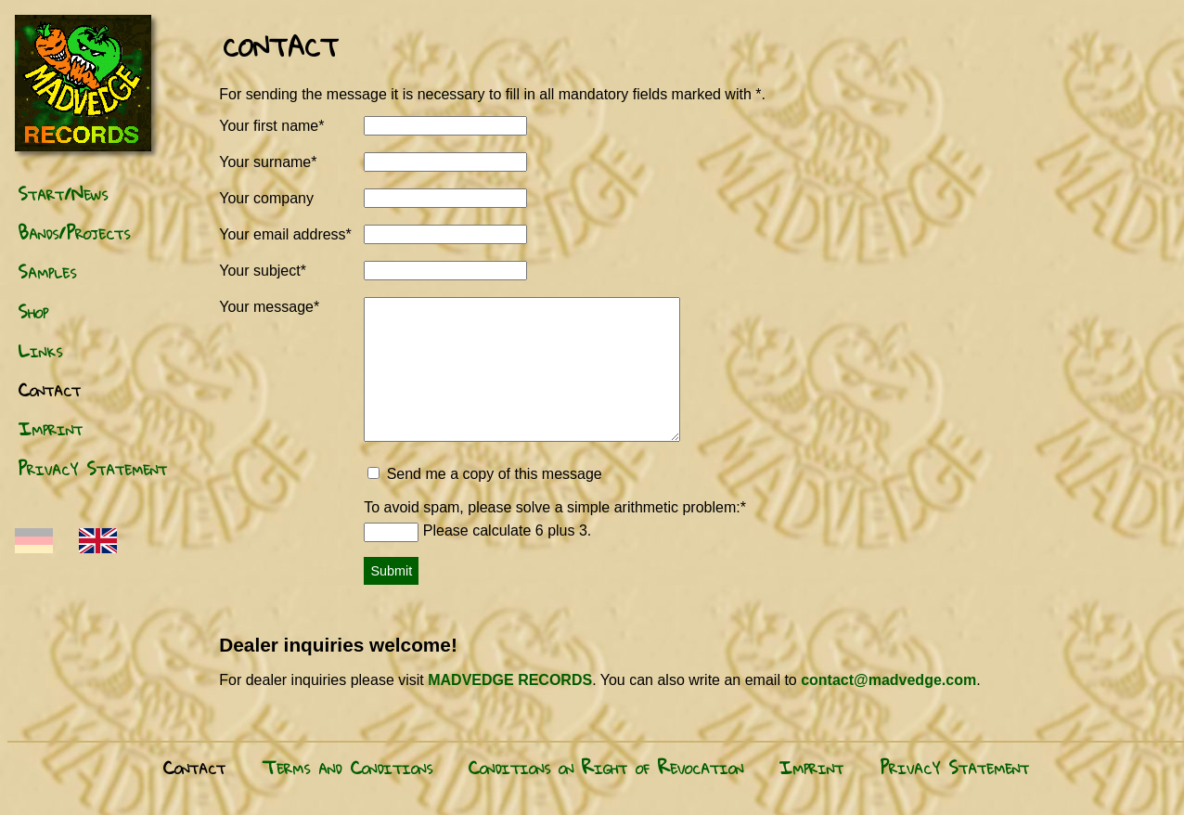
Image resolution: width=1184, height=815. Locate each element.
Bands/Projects (74, 232)
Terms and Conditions (347, 766)
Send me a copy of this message (494, 474)
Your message (269, 307)
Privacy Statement (92, 467)
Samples (47, 271)
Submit (391, 570)
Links (40, 350)
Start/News (63, 193)
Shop (33, 311)
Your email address (285, 234)
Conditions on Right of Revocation (605, 766)
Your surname (267, 162)
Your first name (271, 126)
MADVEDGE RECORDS (510, 680)
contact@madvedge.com (888, 680)
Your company (266, 198)
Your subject (262, 270)
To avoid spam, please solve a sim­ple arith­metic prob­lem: (555, 507)
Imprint (50, 428)
